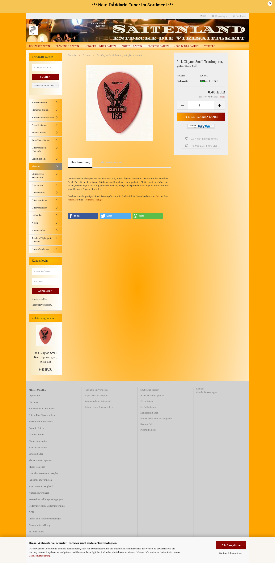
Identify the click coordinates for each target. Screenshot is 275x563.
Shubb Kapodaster (38, 441)
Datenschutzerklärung (39, 555)
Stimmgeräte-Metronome (38, 175)
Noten (35, 222)
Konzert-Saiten (39, 46)
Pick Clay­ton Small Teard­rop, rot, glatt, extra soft (45, 357)
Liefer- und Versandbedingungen (45, 518)
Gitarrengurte (38, 192)
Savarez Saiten (36, 453)
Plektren (36, 166)
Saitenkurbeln (38, 158)
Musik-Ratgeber (37, 466)
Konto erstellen (39, 299)
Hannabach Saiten (38, 447)
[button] (83, 216)
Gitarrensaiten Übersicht (39, 149)
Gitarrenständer (39, 200)
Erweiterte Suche (46, 85)
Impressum (34, 395)
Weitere (209, 46)
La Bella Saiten (36, 434)
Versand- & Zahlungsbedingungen (46, 499)
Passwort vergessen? (42, 304)
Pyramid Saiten (36, 428)
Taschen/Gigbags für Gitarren (42, 240)
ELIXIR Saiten (36, 531)
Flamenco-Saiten (67, 46)
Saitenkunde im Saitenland (42, 408)
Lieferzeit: (182, 81)
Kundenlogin (219, 16)
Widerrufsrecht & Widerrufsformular (47, 505)
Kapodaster (37, 185)
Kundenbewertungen (39, 492)
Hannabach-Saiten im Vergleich (44, 473)
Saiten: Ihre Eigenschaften (42, 415)
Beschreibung (80, 162)
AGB (31, 512)
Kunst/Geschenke (40, 249)
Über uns (33, 402)
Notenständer (38, 230)
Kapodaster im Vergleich (41, 486)
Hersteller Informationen (41, 421)
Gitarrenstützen (39, 207)
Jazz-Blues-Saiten (186, 46)
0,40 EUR (45, 369)
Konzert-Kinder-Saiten (100, 46)
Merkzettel (239, 16)
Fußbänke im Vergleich (40, 479)
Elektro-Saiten (158, 46)
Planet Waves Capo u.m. (41, 460)
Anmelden (45, 291)
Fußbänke (36, 215)
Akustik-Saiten (131, 46)
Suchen (45, 76)
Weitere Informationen (231, 553)
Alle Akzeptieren (231, 545)
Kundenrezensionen (109, 162)
